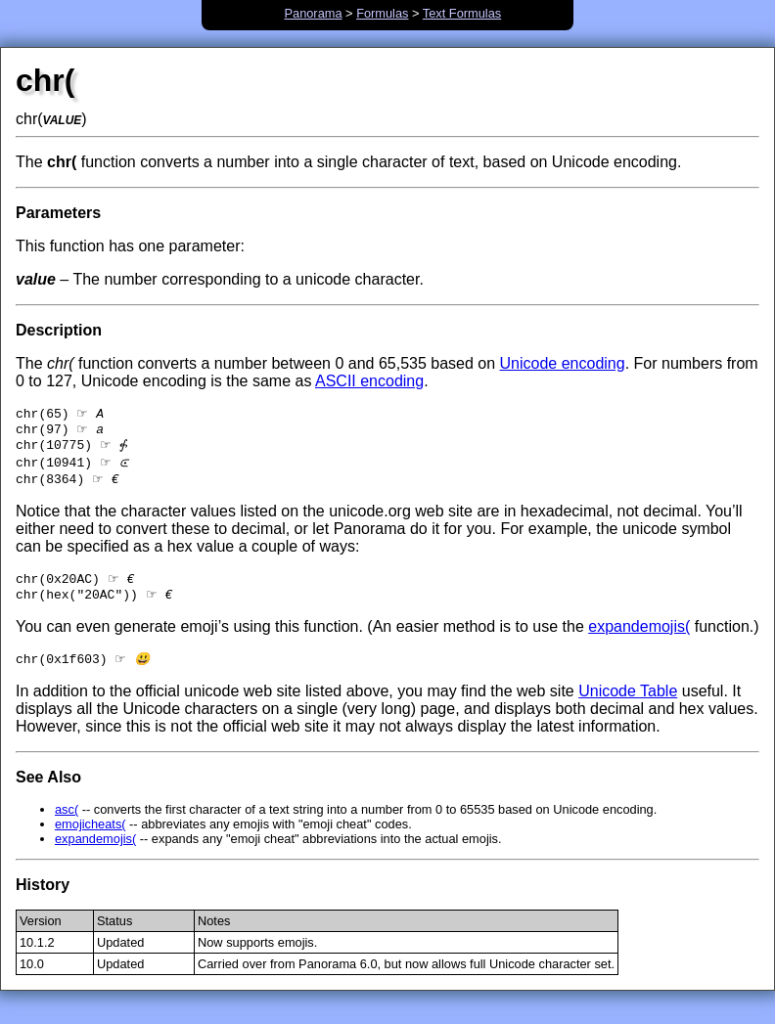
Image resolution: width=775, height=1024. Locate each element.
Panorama (313, 13)
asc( (66, 823)
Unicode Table (627, 704)
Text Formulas (462, 13)
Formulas (382, 13)
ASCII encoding (369, 381)
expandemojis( (639, 638)
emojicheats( (90, 837)
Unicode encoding (562, 363)
